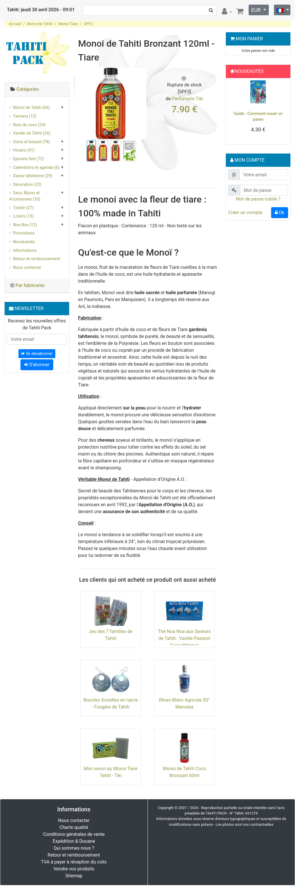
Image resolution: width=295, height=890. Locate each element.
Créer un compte (245, 212)
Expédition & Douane (74, 841)
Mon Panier (249, 38)
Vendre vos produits (74, 869)
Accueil (15, 24)
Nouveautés (24, 241)
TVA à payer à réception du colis (74, 862)
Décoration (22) (27, 184)
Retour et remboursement (36, 258)
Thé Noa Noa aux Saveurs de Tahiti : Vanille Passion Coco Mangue (184, 638)
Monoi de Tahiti (39, 24)
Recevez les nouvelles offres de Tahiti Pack (37, 324)
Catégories (27, 89)
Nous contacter (27, 267)
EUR (256, 10)
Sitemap (73, 875)
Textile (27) (23, 207)
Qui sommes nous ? (74, 848)
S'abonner (37, 364)
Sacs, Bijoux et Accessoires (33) (24, 196)
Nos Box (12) (25, 224)
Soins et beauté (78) (31, 141)
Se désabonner (36, 353)
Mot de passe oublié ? (258, 199)
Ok (279, 212)
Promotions (24, 233)
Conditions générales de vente (74, 834)
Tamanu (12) (25, 116)
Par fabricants (30, 285)
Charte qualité (73, 827)
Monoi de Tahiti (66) (31, 107)
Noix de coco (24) (29, 124)
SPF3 (88, 24)
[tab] (37, 89)
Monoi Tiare (68, 24)
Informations (25, 250)
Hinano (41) (24, 150)
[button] (232, 112)
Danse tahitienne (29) (32, 175)
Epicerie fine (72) (28, 158)
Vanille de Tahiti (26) (31, 133)
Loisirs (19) (23, 216)
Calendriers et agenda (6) (36, 167)
